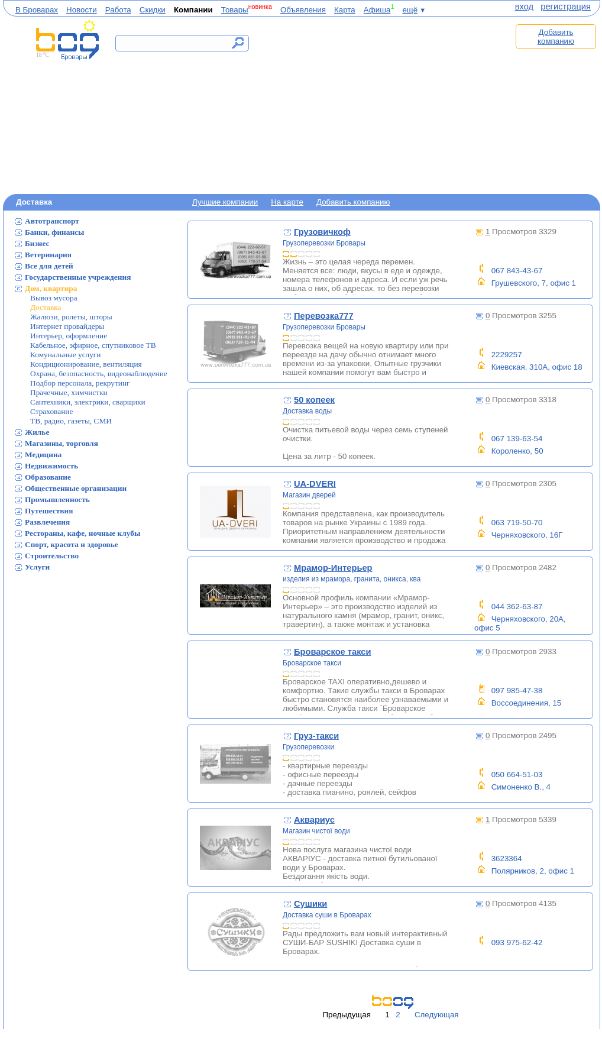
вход (524, 6)
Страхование (51, 411)
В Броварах (36, 9)
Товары (234, 9)
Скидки (153, 9)
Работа (118, 9)
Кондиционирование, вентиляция (86, 364)
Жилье (37, 432)
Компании (193, 9)
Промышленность (57, 499)
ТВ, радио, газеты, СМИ (71, 420)
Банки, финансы (54, 232)
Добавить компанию (556, 37)
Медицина (43, 454)
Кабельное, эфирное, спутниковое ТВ (93, 345)
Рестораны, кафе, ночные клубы (82, 533)
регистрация (565, 6)
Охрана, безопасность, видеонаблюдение (98, 373)
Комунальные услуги (65, 354)
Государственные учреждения (78, 277)
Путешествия (49, 510)
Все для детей (49, 265)
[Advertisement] (386, 104)
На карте (287, 202)
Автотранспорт (52, 220)
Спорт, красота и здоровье (71, 544)
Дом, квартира (51, 288)
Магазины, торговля (61, 443)
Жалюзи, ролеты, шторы (71, 316)
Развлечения (47, 522)
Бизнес (37, 243)
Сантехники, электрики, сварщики (87, 401)
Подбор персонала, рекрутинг (80, 383)
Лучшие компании (225, 202)
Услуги (37, 566)
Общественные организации (76, 488)
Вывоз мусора (53, 297)
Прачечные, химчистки (69, 392)
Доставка (45, 307)
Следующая (437, 1014)
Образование (48, 477)
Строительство (52, 555)
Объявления (303, 9)
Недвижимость (51, 465)
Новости (81, 9)
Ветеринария (48, 254)
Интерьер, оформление (68, 335)
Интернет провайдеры (67, 326)
